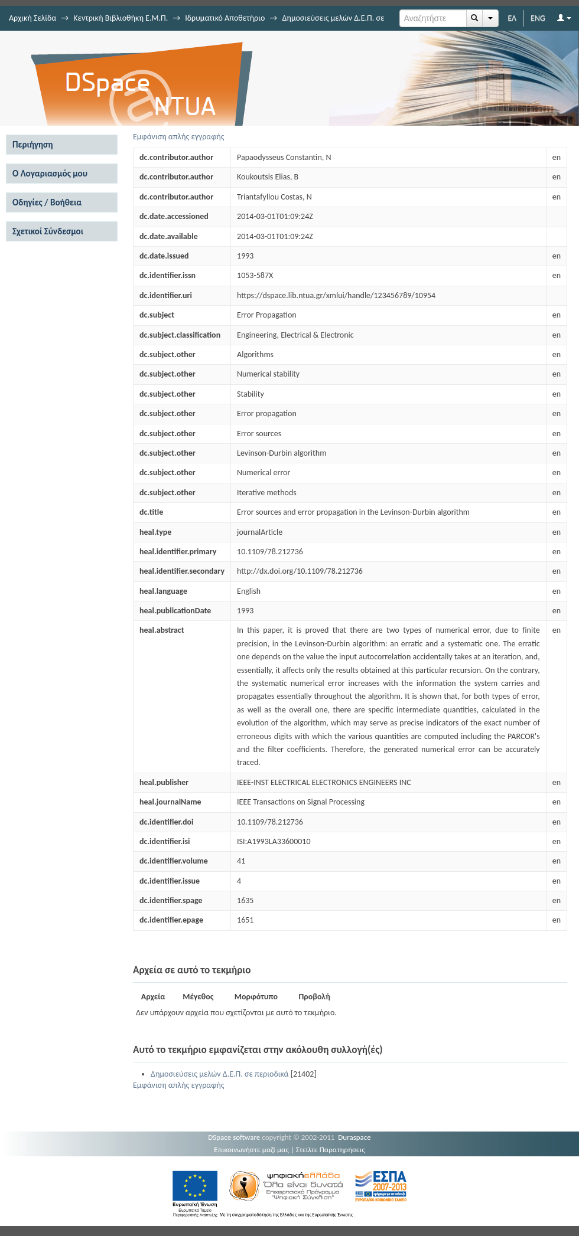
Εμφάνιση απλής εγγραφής (179, 137)
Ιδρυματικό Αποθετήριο (225, 18)
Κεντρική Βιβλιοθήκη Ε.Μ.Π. (120, 18)
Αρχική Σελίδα (32, 18)
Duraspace (354, 1137)
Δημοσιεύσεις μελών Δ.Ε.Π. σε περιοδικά (219, 1074)
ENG (538, 18)
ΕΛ (512, 18)
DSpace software (234, 1137)
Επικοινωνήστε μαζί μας (251, 1149)
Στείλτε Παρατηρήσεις (330, 1149)
